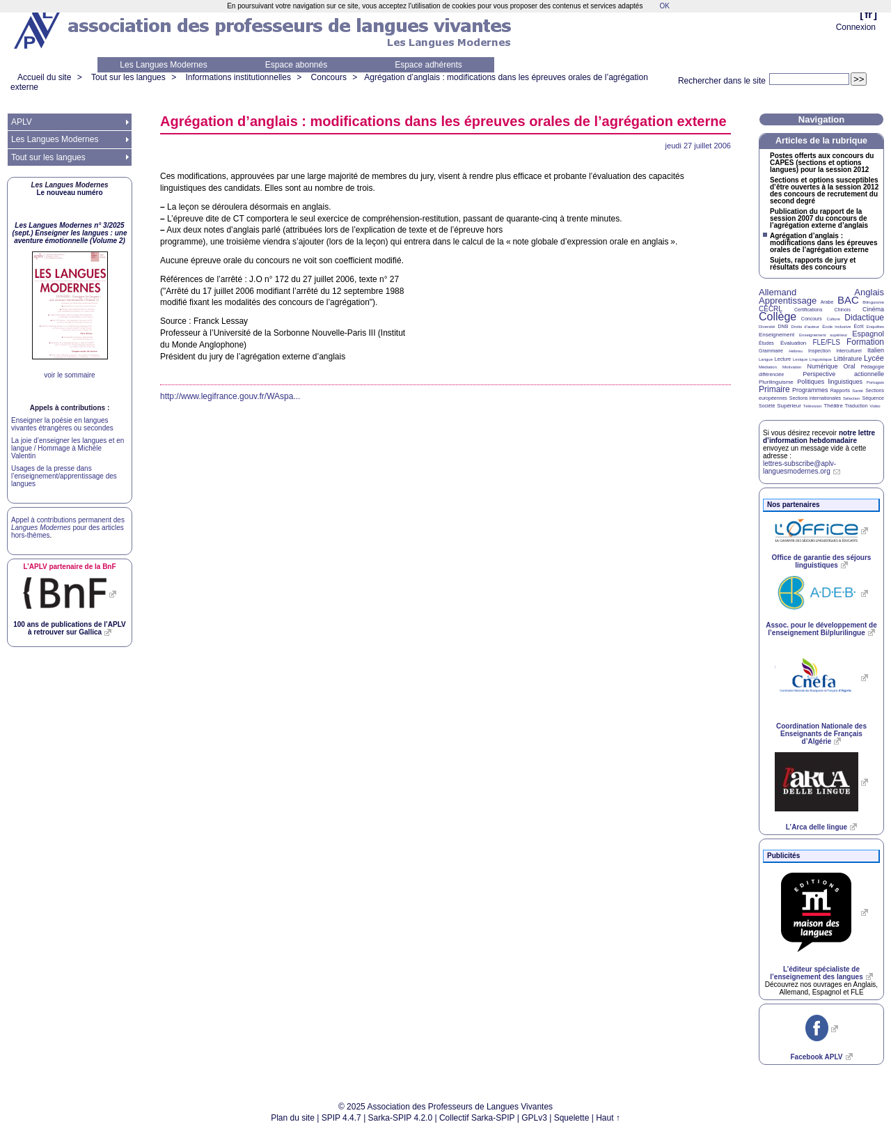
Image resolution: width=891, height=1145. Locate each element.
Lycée (874, 358)
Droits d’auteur (805, 327)
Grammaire (771, 350)
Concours (329, 77)
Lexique (800, 359)
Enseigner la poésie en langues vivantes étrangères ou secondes (62, 424)
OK (664, 6)
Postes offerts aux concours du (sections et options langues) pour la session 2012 (822, 163)
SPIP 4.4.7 (341, 1118)
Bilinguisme (873, 302)
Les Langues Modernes (163, 65)
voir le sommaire (69, 375)
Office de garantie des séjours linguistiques (822, 561)
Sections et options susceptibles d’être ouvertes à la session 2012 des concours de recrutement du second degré (824, 191)
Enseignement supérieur (823, 335)
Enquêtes (875, 327)
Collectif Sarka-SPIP (477, 1118)
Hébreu (796, 351)
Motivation (791, 367)
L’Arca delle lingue (816, 827)
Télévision (812, 406)
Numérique (822, 366)
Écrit (858, 326)
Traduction (856, 405)
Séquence (873, 398)
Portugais (875, 382)
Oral (849, 366)
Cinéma (873, 309)
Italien (875, 350)
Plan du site (293, 1118)
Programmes (810, 390)
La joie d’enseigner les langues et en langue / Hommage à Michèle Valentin (67, 448)
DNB (783, 326)
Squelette (572, 1118)
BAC (848, 300)
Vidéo (874, 406)
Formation (865, 342)
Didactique (864, 317)
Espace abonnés (296, 65)
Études (766, 343)
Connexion (856, 27)
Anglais (869, 292)
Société (767, 405)
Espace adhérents (428, 65)
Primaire (774, 389)
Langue (766, 359)
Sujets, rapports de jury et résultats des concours (812, 264)
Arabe (827, 301)
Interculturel (849, 350)
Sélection (851, 398)
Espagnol (868, 333)
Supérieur (789, 406)
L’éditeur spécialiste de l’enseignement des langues (816, 973)
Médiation (768, 367)
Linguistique (821, 359)
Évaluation (793, 343)
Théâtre (833, 406)
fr (868, 14)
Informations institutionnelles (237, 77)
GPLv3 (534, 1118)
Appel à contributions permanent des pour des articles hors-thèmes (68, 527)
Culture (832, 319)
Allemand (777, 292)
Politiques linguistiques (829, 381)
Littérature (848, 358)
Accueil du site (44, 77)
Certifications (808, 309)
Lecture (783, 359)
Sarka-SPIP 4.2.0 (400, 1118)
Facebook (816, 1057)
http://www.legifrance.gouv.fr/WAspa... (230, 396)
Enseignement (776, 335)
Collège (777, 316)
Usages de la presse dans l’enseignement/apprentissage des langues (64, 476)
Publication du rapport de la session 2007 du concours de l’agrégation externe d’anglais (819, 218)
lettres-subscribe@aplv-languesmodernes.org (799, 467)
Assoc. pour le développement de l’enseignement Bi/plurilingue (821, 629)
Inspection (819, 350)
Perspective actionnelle (843, 374)
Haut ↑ (608, 1118)
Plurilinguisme (776, 382)
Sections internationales (815, 398)
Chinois (843, 309)
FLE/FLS (825, 342)
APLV (21, 122)
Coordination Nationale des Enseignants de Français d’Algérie (821, 733)
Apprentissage (788, 300)
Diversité (767, 327)
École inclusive (836, 327)
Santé (857, 391)
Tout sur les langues (128, 77)
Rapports (840, 390)
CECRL (770, 309)
